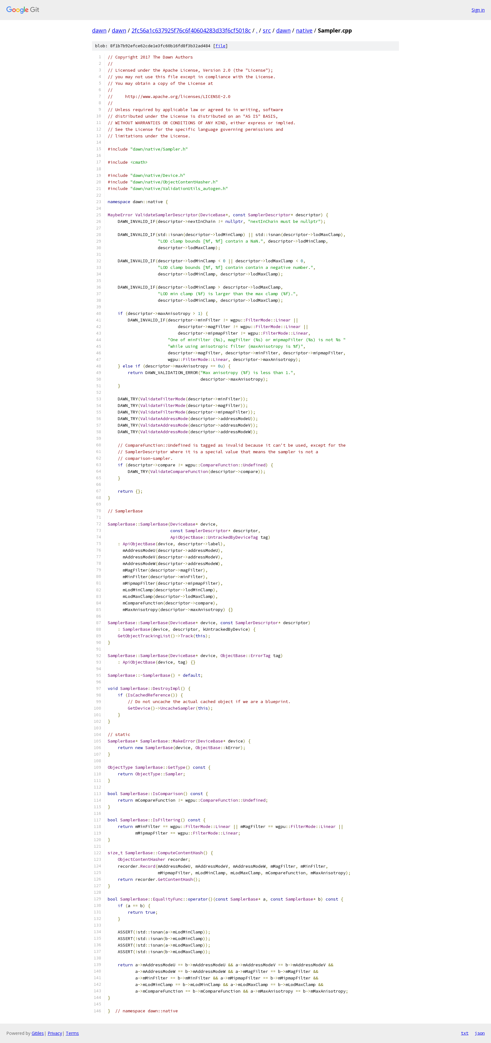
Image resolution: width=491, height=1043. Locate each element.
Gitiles (38, 1033)
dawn (99, 30)
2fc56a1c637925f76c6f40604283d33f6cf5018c (191, 30)
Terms (72, 1033)
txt (464, 1033)
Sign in (478, 10)
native (304, 30)
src (267, 30)
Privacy (55, 1033)
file (220, 46)
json (480, 1033)
